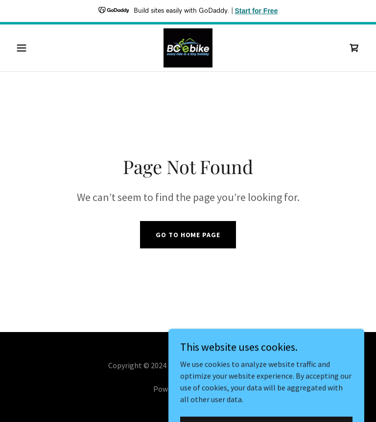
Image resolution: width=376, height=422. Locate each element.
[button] (38, 48)
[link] (188, 47)
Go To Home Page (188, 234)
